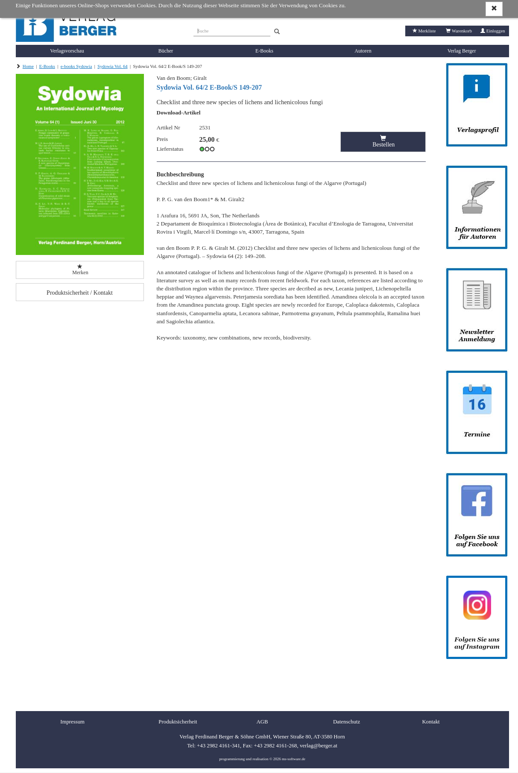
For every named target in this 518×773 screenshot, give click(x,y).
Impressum (72, 722)
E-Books (264, 51)
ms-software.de (293, 759)
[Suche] (231, 29)
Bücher (165, 51)
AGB (262, 722)
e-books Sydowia (76, 66)
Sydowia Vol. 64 (112, 66)
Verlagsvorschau (67, 51)
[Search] (277, 32)
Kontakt (430, 722)
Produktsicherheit (177, 722)
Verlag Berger (462, 51)
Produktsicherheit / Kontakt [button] (80, 293)
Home (28, 66)
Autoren (362, 51)
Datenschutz (346, 722)
